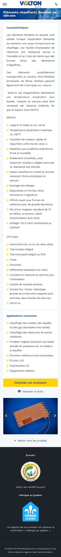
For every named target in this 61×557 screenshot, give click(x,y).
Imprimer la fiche (30, 391)
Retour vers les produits (32, 440)
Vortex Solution (44, 552)
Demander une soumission (30, 382)
